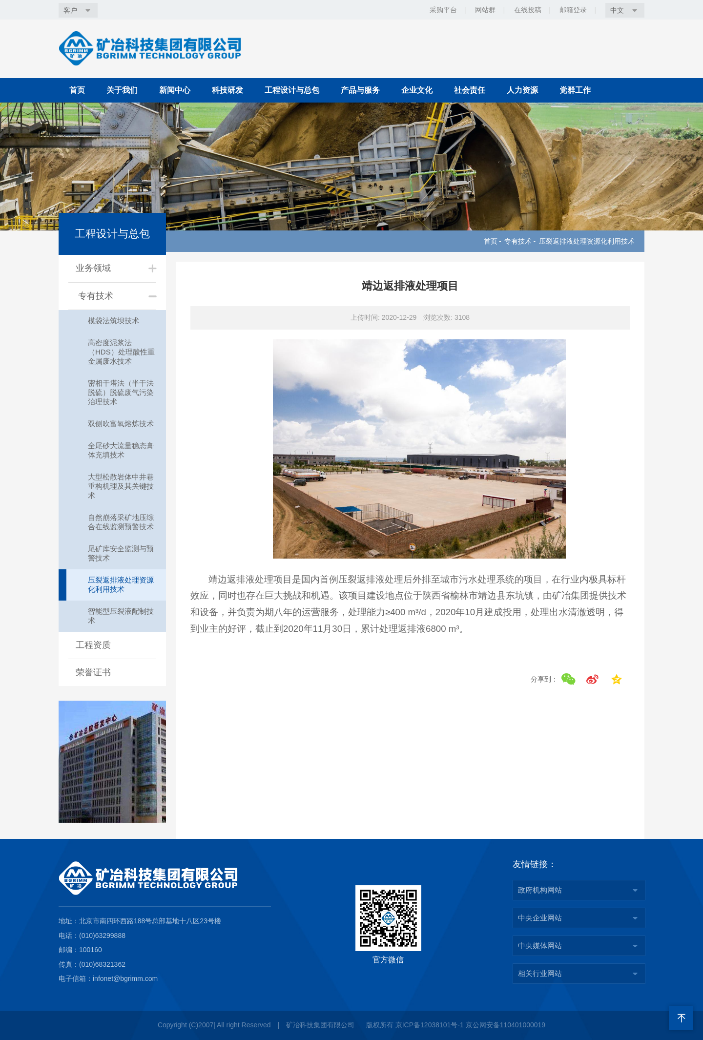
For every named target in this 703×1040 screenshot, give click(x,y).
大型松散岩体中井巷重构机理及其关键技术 (121, 486)
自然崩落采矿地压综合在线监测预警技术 (121, 522)
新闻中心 (174, 90)
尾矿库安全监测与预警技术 (121, 553)
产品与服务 (360, 90)
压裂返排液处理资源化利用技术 (587, 241)
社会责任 (469, 90)
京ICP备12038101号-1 (429, 1025)
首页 (77, 90)
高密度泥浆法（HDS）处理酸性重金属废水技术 (121, 351)
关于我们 (122, 90)
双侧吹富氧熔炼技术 (121, 423)
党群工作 (575, 90)
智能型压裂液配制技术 (121, 615)
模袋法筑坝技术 (113, 320)
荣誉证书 (93, 672)
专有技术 (518, 241)
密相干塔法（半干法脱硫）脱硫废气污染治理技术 (121, 392)
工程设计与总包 (292, 90)
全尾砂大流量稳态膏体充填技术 (121, 450)
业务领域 (93, 268)
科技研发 (227, 90)
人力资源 (522, 90)
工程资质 (93, 645)
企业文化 (417, 90)
